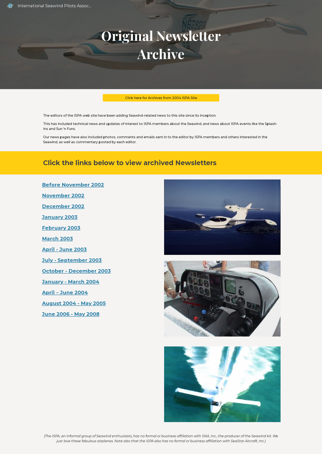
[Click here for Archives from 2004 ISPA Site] (161, 98)
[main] (161, 45)
